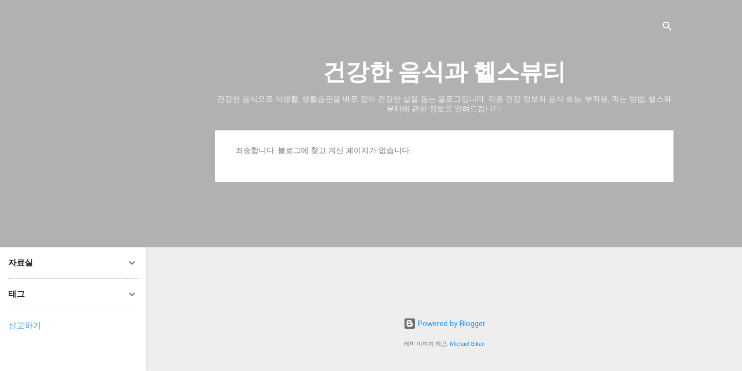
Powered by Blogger (444, 323)
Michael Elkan (467, 344)
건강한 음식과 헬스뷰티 (444, 72)
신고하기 (24, 325)
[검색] (667, 28)
